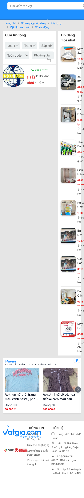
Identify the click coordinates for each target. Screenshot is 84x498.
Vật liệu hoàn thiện (20, 27)
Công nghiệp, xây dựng (33, 23)
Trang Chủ (10, 23)
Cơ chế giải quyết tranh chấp (37, 452)
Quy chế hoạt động (38, 445)
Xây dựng (56, 23)
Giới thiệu (32, 433)
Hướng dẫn (34, 439)
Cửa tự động (42, 27)
